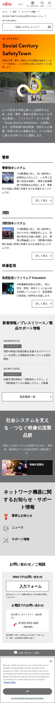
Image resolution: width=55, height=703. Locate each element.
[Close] (51, 661)
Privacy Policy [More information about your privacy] (10, 682)
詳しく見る (41, 200)
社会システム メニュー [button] (34, 26)
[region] (27, 680)
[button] (32, 4)
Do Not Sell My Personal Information (27, 698)
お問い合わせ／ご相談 (28, 653)
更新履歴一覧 (27, 396)
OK (27, 691)
